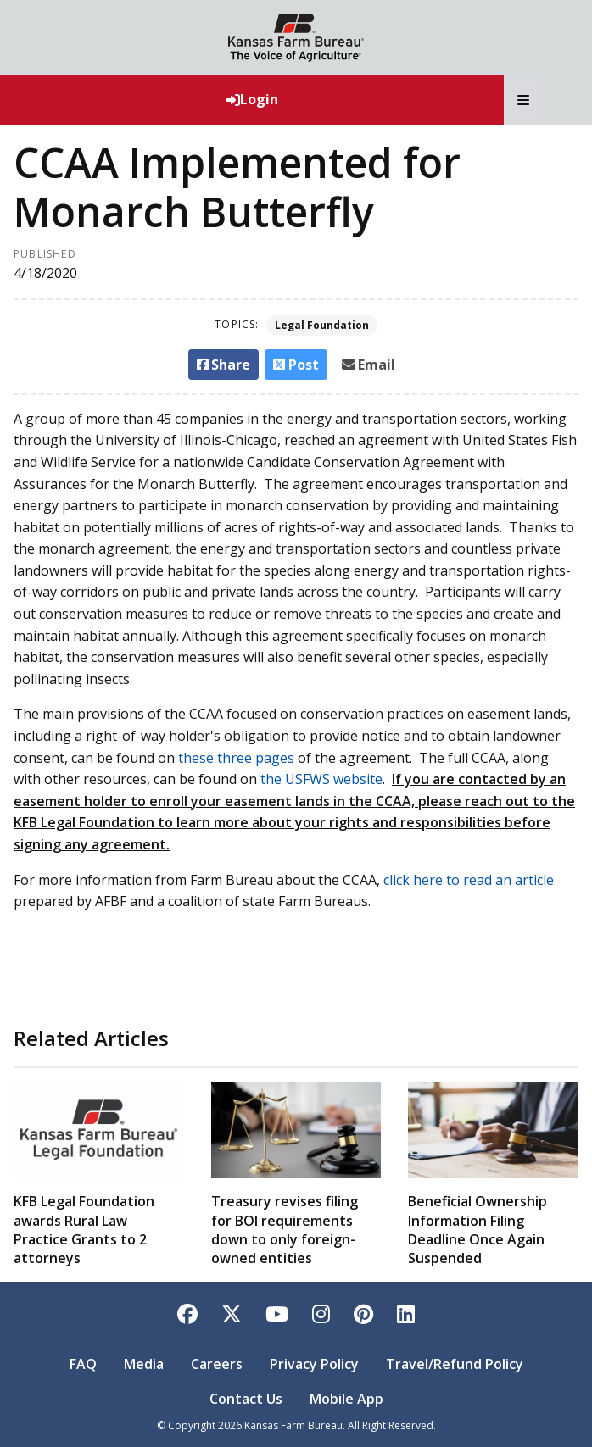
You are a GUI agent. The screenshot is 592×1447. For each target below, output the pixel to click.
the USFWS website (321, 779)
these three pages (236, 758)
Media (144, 1364)
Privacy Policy (314, 1364)
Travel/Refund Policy (454, 1364)
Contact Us (245, 1398)
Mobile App (346, 1398)
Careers (217, 1364)
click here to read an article (468, 880)
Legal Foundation (322, 325)
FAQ (83, 1364)
